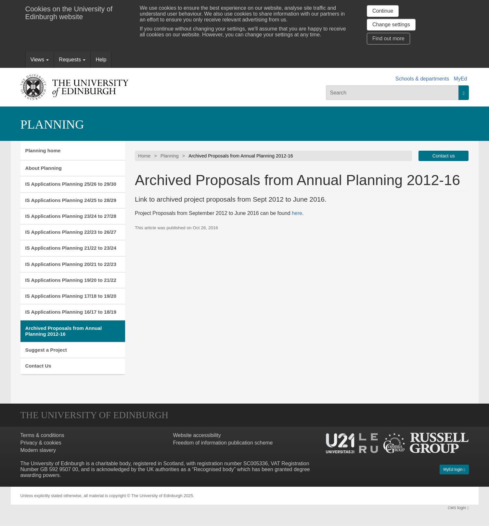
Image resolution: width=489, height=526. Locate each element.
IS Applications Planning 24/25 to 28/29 (71, 200)
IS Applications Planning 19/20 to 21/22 (71, 280)
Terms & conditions (42, 435)
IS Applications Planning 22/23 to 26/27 (71, 232)
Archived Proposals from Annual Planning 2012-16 (63, 331)
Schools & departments (422, 78)
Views (40, 59)
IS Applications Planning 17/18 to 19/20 (71, 296)
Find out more (388, 38)
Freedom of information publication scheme (223, 442)
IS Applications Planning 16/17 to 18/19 (71, 312)
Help (101, 59)
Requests (72, 59)
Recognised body (214, 469)
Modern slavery (38, 450)
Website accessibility (197, 435)
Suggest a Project (46, 350)
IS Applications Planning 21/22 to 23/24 (71, 248)
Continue (382, 11)
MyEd (460, 78)
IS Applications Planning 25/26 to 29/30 (71, 184)
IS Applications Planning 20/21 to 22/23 (71, 264)
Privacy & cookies (40, 442)
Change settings (391, 24)
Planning (52, 124)
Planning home (43, 150)
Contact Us (38, 366)
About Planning (43, 168)
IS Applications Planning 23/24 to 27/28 (71, 216)
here (297, 213)
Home (144, 155)
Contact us (443, 155)
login (458, 507)
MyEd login (454, 469)
